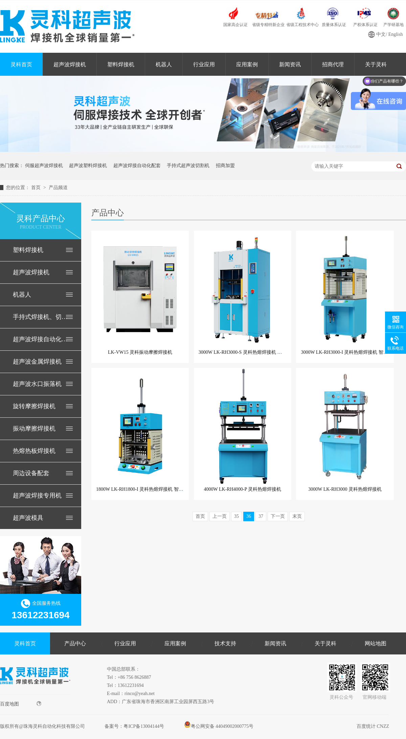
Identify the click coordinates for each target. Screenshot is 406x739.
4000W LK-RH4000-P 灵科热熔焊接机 (242, 489)
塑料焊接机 (120, 64)
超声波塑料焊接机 (88, 165)
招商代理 (333, 64)
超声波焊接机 (69, 64)
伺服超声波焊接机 (44, 165)
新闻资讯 (290, 64)
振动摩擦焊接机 (34, 428)
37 (260, 516)
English (395, 34)
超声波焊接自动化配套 (137, 165)
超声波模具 (28, 517)
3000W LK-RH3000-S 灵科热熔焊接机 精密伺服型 (250, 352)
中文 (381, 34)
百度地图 (20, 704)
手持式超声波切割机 (188, 165)
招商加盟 (225, 165)
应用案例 (247, 64)
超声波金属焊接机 (37, 361)
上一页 (219, 516)
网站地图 (375, 643)
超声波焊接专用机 (37, 495)
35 (236, 516)
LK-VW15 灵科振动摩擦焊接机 (140, 352)
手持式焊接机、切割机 (40, 317)
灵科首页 (21, 64)
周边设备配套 (31, 473)
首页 (36, 187)
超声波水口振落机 (37, 383)
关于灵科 (325, 643)
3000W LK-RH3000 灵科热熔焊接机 (345, 489)
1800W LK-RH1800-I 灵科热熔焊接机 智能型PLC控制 (151, 489)
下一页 (278, 516)
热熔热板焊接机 (34, 450)
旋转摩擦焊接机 (34, 406)
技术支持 (225, 643)
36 (248, 516)
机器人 (164, 64)
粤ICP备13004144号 (143, 726)
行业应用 (204, 64)
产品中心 (75, 643)
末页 (297, 516)
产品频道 (58, 187)
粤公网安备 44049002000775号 (219, 726)
